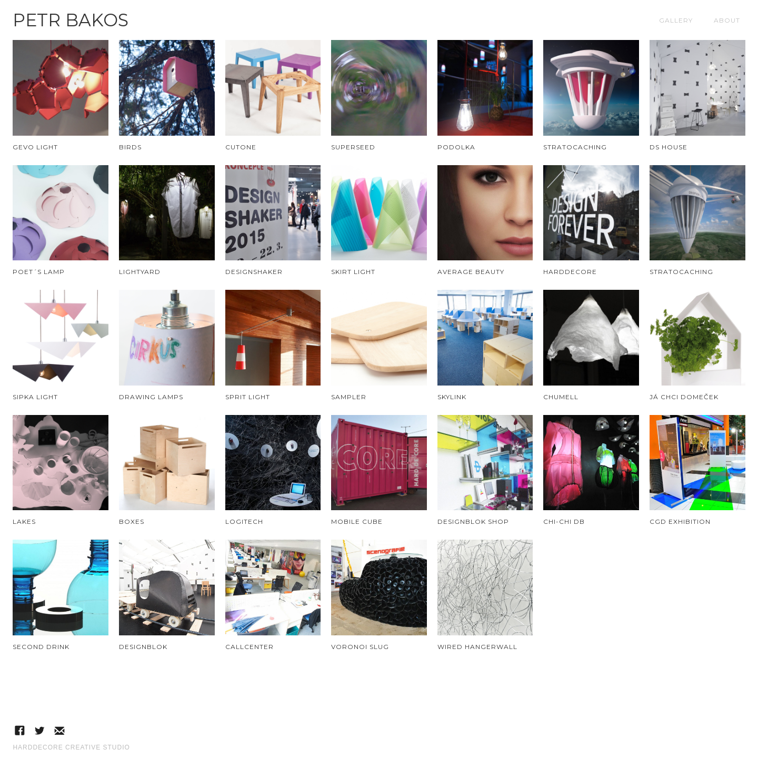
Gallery (676, 20)
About (727, 20)
